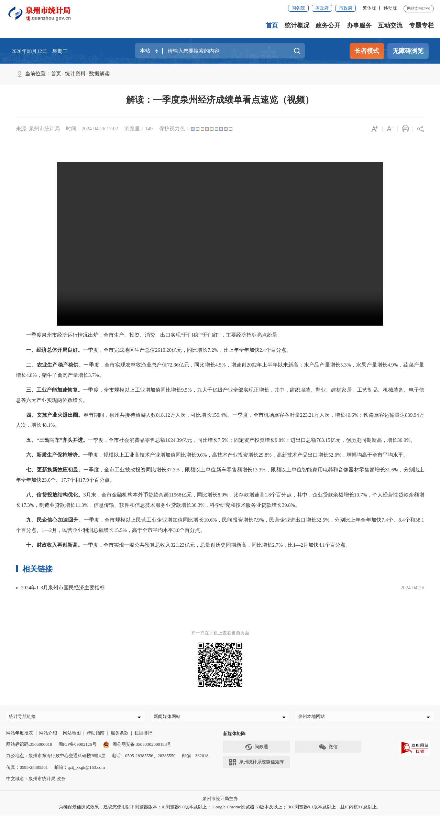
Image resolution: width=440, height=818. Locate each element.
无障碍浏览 (408, 50)
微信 (328, 750)
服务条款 (120, 736)
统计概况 (297, 25)
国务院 (298, 8)
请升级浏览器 (220, 244)
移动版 (390, 8)
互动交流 (390, 25)
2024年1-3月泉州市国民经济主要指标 (63, 587)
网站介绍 (48, 736)
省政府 (322, 8)
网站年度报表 (19, 736)
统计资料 (75, 73)
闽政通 (256, 750)
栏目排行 (143, 736)
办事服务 (359, 25)
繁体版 (369, 8)
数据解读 (99, 73)
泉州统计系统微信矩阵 (256, 765)
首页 (272, 25)
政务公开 (328, 25)
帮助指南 (95, 736)
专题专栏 (421, 25)
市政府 (345, 8)
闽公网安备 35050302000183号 (137, 747)
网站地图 (72, 736)
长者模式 (366, 50)
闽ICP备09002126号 (77, 747)
